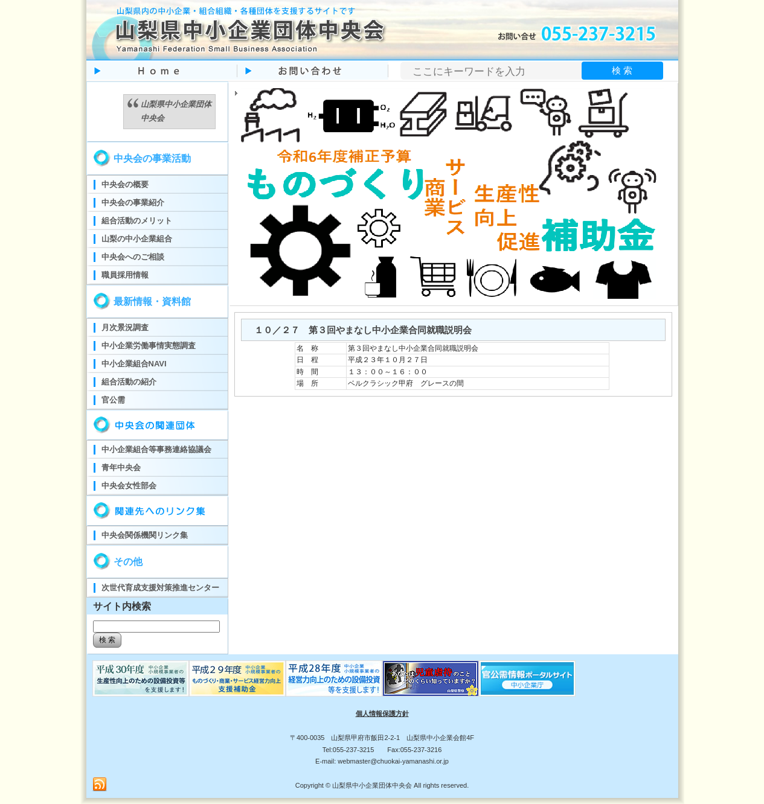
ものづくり (140, 678)
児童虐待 (430, 678)
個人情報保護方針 (382, 713)
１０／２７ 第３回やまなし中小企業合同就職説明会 (363, 330)
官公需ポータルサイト (527, 678)
